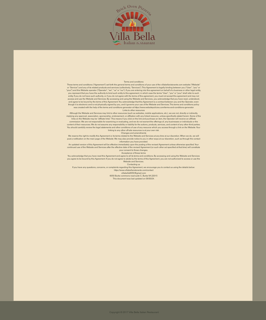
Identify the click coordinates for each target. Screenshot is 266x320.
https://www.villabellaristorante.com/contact (133, 170)
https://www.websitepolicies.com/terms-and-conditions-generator (164, 107)
